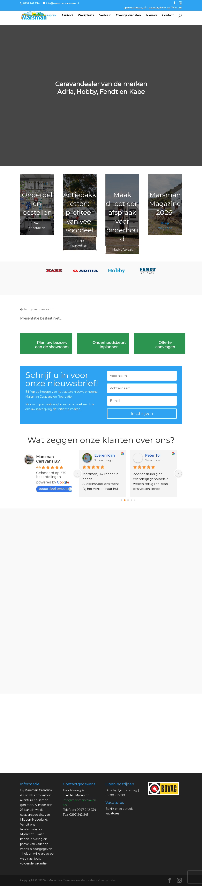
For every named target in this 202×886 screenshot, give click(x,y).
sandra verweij (106, 455)
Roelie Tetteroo (158, 455)
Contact (168, 15)
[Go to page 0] (121, 500)
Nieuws (151, 15)
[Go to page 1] (124, 500)
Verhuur (105, 15)
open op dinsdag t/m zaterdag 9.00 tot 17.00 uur (153, 7)
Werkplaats (86, 15)
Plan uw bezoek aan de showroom (52, 344)
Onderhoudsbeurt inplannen (109, 344)
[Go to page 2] (128, 500)
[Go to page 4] (134, 500)
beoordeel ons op (55, 489)
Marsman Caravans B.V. (48, 459)
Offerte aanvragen (165, 344)
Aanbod (67, 15)
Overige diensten (128, 15)
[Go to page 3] (131, 500)
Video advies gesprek (40, 15)
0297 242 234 (31, 3)
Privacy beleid (107, 880)
